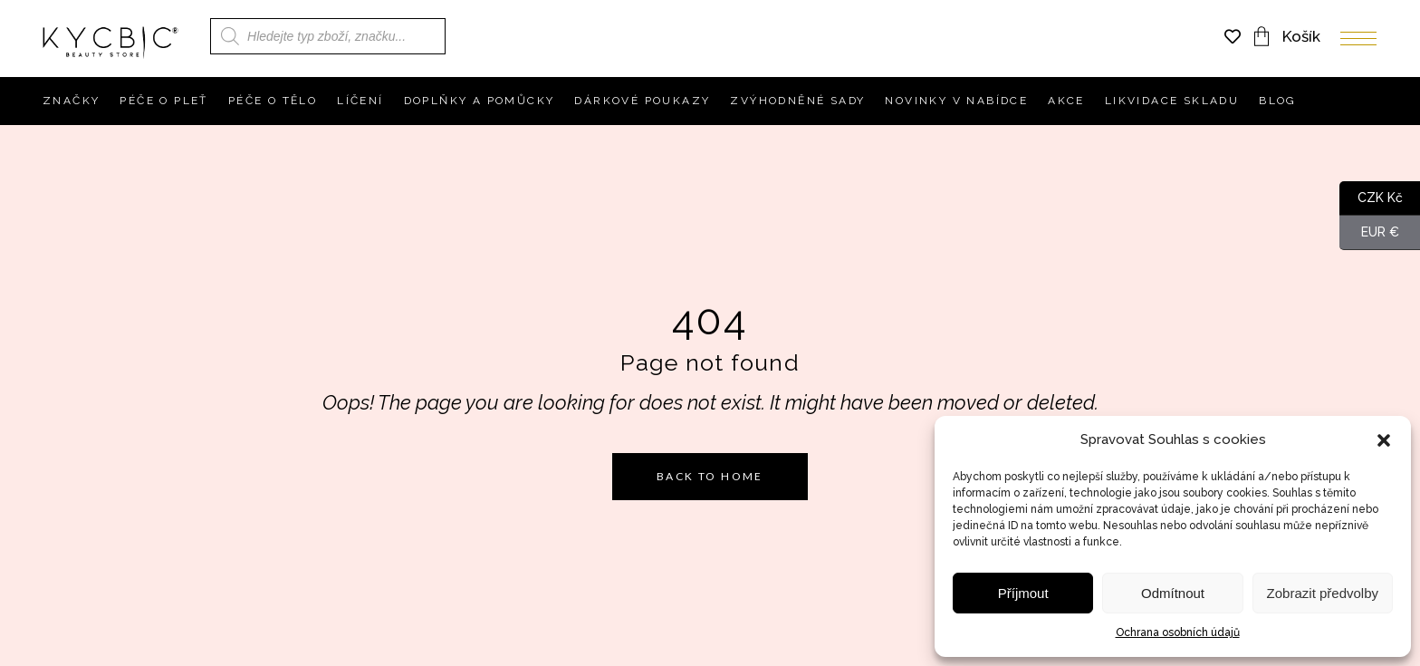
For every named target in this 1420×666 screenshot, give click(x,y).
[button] (1384, 440)
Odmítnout (1172, 593)
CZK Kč (1371, 198)
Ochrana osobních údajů (1178, 632)
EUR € (1369, 233)
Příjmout (1023, 593)
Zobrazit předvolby (1322, 593)
